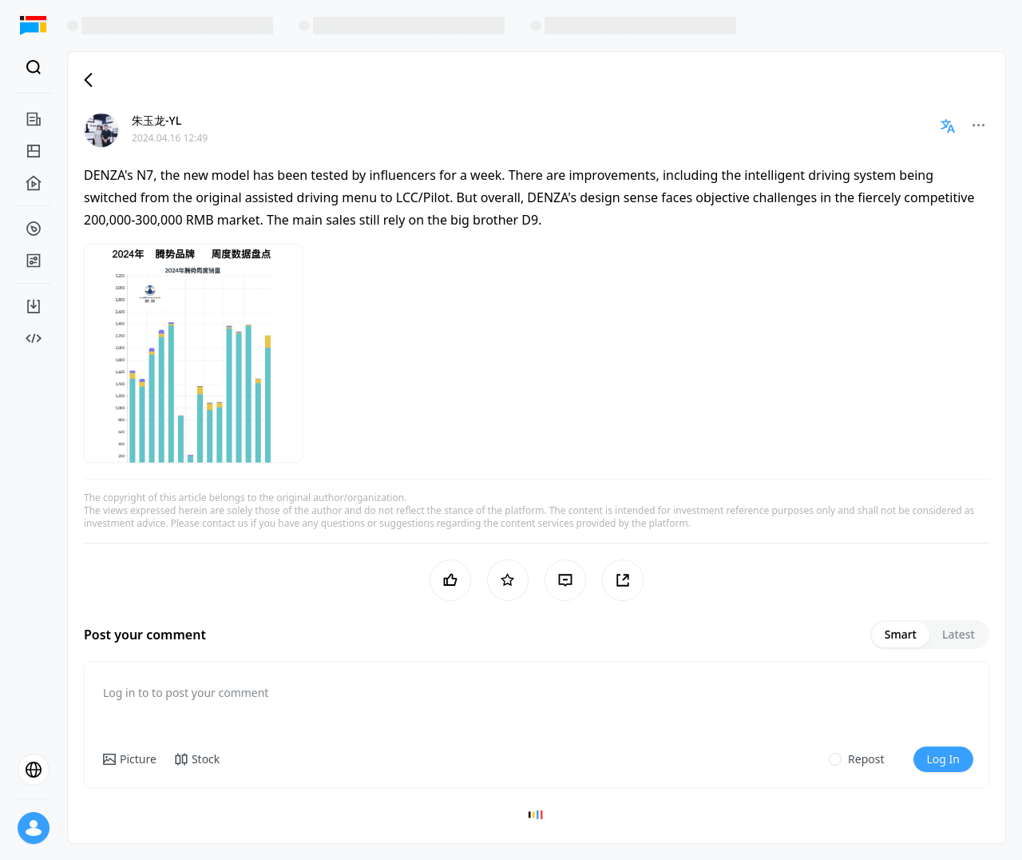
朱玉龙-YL (156, 120)
